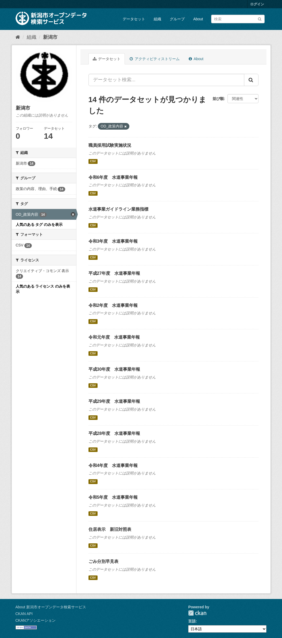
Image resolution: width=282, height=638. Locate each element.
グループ (177, 19)
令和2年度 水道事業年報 (113, 305)
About (198, 19)
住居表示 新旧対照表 (109, 529)
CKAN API (24, 614)
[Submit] (259, 18)
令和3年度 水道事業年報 (113, 241)
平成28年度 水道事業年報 (114, 433)
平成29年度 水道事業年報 (114, 401)
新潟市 (50, 37)
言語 (192, 621)
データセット (134, 19)
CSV (93, 161)
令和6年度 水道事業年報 (113, 177)
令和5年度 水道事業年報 (113, 497)
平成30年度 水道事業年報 (114, 369)
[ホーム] (18, 37)
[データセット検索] (238, 19)
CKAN (197, 613)
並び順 (218, 98)
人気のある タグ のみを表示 (39, 224)
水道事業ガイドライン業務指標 (118, 209)
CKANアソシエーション (36, 620)
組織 (157, 19)
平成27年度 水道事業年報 (114, 273)
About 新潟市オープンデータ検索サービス (51, 607)
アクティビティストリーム (155, 59)
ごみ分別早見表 (103, 561)
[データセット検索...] (166, 80)
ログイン (257, 4)
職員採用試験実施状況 (109, 145)
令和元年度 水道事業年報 (114, 337)
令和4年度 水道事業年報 (113, 465)
